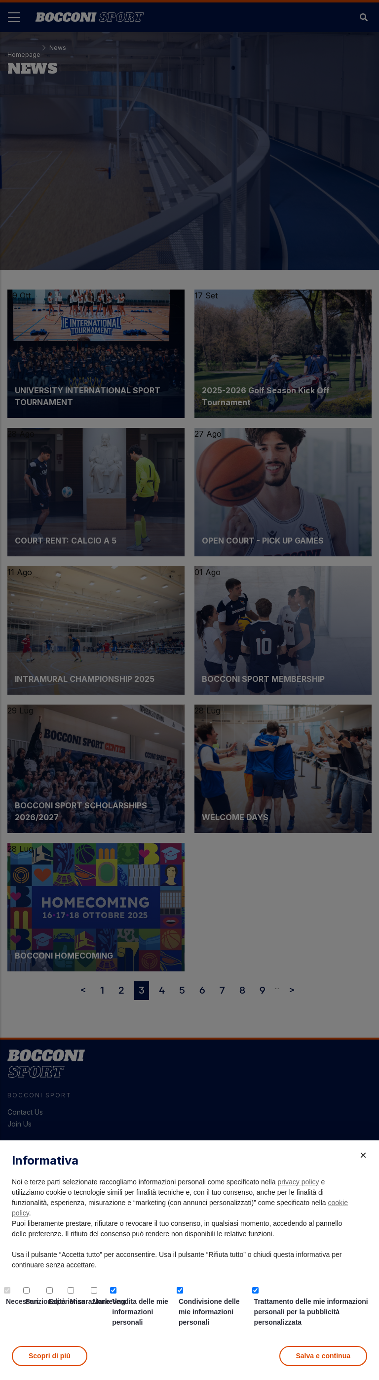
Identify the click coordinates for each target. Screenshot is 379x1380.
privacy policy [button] (298, 1182)
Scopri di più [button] (50, 1356)
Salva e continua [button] (323, 1356)
